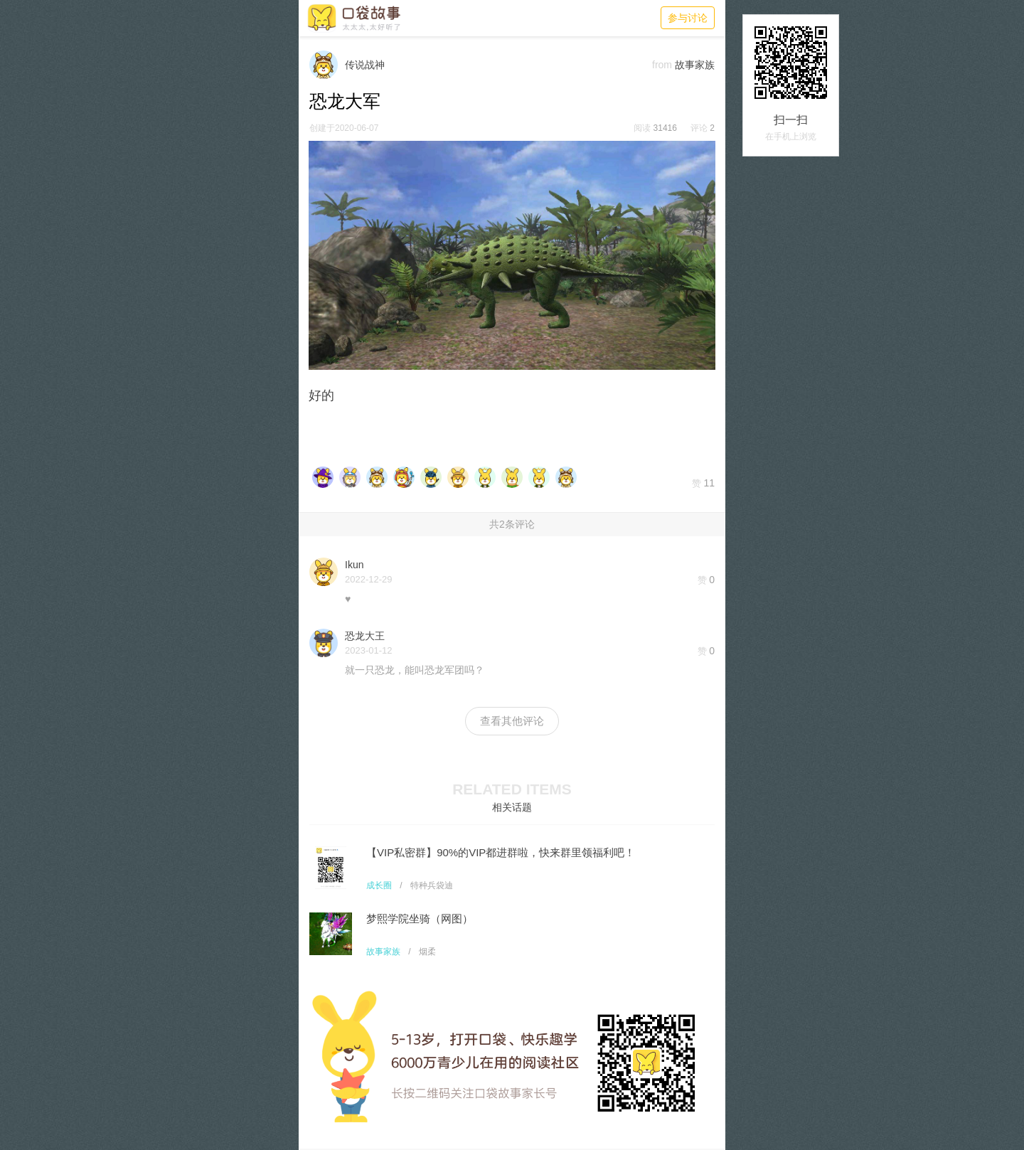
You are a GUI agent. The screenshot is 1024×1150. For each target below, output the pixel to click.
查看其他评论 (512, 721)
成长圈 (379, 885)
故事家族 (383, 952)
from (662, 64)
